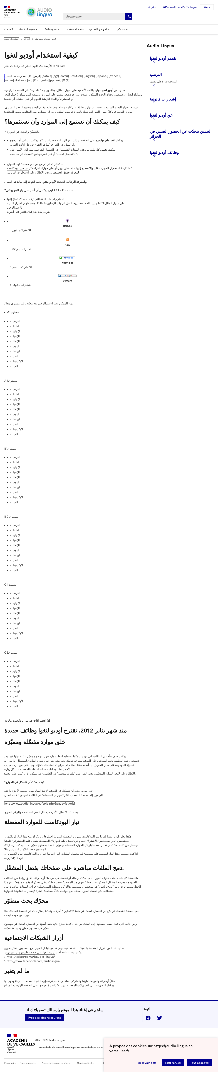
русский (55, 80)
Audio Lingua (27, 29)
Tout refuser (173, 1063)
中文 (66, 80)
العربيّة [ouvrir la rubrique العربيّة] (27, 39)
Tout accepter (199, 1063)
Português (41, 80)
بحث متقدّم (123, 29)
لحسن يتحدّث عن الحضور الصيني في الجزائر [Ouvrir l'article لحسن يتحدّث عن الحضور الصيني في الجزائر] (180, 133)
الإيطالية (15, 341)
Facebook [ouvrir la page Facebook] (146, 1018)
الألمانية (14, 326)
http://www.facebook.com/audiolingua (33, 961)
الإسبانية (15, 336)
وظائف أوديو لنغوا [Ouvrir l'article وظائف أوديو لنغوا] (164, 152)
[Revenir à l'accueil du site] (21, 1044)
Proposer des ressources (44, 1017)
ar (207, 7)
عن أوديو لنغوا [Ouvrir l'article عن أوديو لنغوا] (161, 115)
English (89, 76)
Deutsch (76, 76)
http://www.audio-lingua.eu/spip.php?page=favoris (39, 803)
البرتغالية (15, 351)
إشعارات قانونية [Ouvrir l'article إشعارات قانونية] (163, 99)
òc (29, 80)
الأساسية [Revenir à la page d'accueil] (9, 29)
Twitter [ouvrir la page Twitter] (158, 1018)
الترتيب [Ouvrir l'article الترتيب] (156, 74)
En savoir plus (147, 1063)
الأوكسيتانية (17, 361)
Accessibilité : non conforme (56, 1063)
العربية (14, 366)
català (47, 76)
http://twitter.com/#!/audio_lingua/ (30, 956)
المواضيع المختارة (98, 29)
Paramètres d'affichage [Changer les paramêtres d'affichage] (181, 7)
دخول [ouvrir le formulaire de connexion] (152, 7)
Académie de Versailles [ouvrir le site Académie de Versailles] (53, 1047)
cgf (56, 76)
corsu (64, 76)
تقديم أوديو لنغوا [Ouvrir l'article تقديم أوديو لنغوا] (163, 58)
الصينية (14, 356)
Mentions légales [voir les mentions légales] (85, 1063)
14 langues (51, 29)
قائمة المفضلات (75, 29)
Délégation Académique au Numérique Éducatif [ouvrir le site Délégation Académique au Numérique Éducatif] (96, 1047)
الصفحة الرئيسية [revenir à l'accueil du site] (11, 39)
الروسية (14, 346)
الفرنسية (15, 321)
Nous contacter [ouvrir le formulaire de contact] (28, 1063)
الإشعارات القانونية (18, 172)
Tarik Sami (59, 66)
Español (101, 76)
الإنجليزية (15, 331)
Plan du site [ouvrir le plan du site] (10, 1063)
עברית (9, 80)
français (115, 76)
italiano (20, 80)
